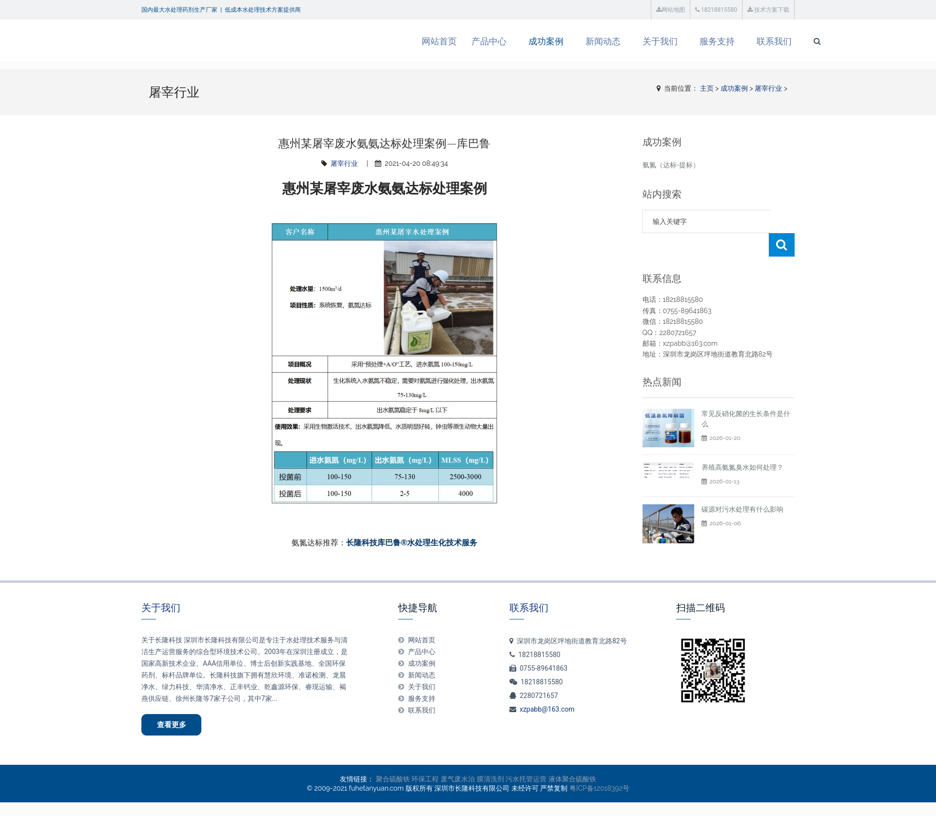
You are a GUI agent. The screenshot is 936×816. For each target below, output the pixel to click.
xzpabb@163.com (547, 709)
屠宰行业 (768, 88)
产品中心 (450, 41)
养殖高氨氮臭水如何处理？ (742, 467)
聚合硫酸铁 (393, 780)
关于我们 (621, 41)
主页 (707, 88)
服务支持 (678, 41)
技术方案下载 (768, 9)
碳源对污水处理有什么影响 (742, 509)
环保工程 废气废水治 (443, 780)
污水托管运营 (526, 780)
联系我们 (735, 41)
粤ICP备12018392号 (599, 790)
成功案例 (507, 41)
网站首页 (400, 41)
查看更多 (173, 725)
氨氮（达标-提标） (671, 165)
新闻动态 (564, 41)
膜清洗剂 (490, 780)
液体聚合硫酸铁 (572, 780)
